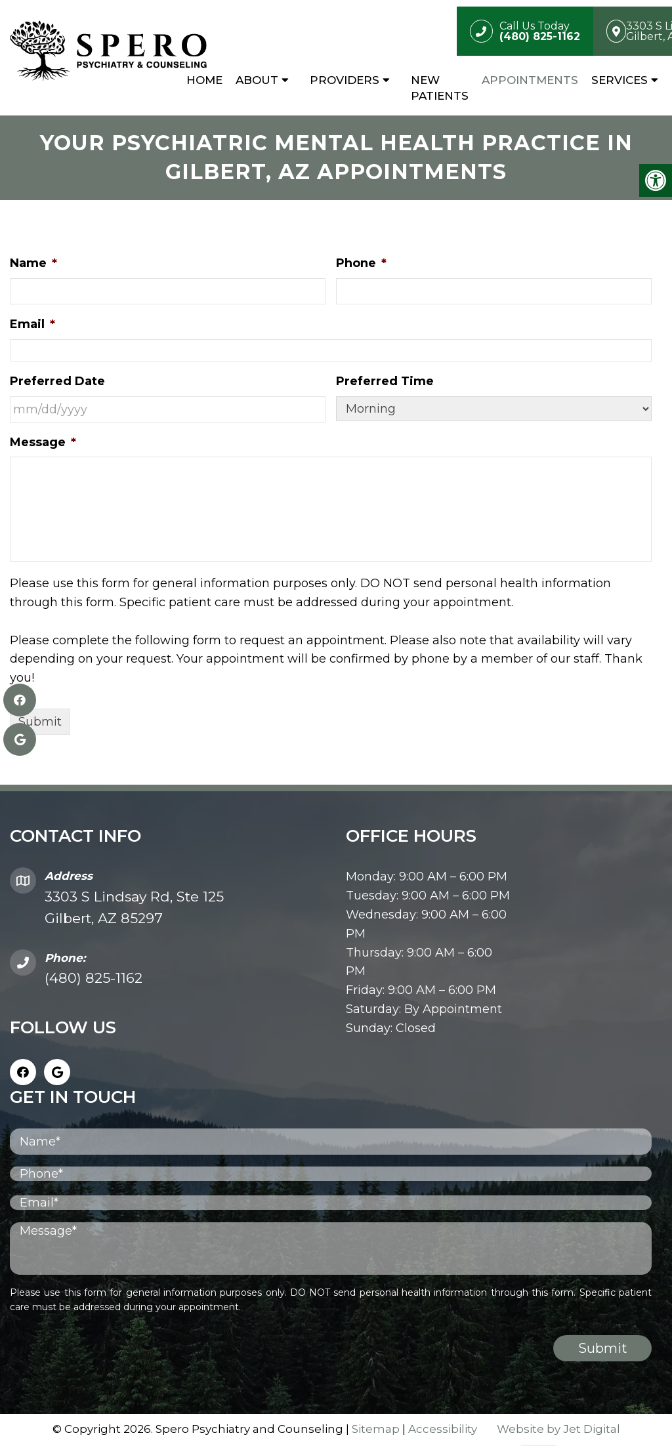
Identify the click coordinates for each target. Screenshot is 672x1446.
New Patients (440, 87)
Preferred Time (385, 382)
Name (33, 265)
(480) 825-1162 (93, 979)
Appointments (530, 80)
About (257, 80)
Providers (344, 80)
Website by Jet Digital (558, 1430)
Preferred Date (57, 382)
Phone (361, 265)
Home (204, 80)
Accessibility (442, 1430)
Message (43, 443)
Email (32, 325)
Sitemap (376, 1430)
